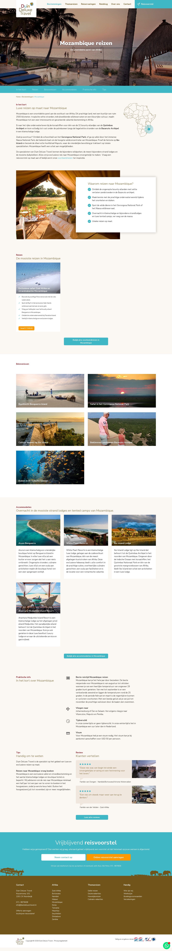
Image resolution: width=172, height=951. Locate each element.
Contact (127, 4)
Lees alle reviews (92, 820)
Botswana (56, 897)
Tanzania (55, 911)
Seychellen (56, 917)
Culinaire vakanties (95, 903)
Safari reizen (93, 894)
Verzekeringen (129, 903)
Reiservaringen (88, 4)
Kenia (54, 908)
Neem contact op (63, 860)
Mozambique (57, 905)
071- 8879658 (115, 869)
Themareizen (71, 4)
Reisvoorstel (147, 4)
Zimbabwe (56, 920)
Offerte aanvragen (23, 914)
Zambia (55, 923)
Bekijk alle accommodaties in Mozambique (86, 657)
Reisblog (103, 4)
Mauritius (55, 914)
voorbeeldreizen (65, 158)
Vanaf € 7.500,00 (26, 328)
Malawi (55, 903)
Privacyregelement (60, 944)
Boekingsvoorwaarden (133, 900)
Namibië (55, 900)
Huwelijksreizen (94, 900)
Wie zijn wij (128, 894)
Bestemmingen (54, 4)
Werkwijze (128, 897)
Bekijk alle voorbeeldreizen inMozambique (86, 341)
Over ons (115, 4)
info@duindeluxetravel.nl (26, 908)
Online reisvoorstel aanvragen (108, 860)
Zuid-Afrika (56, 894)
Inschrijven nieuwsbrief (25, 917)
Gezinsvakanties (94, 897)
